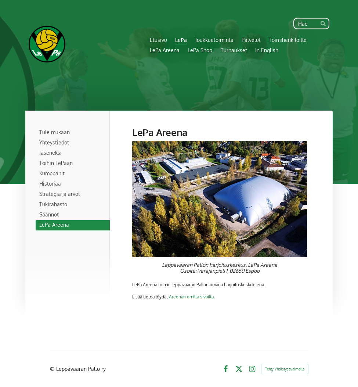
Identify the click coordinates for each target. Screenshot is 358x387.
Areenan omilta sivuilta (191, 297)
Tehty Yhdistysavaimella (284, 369)
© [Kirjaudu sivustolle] (53, 369)
